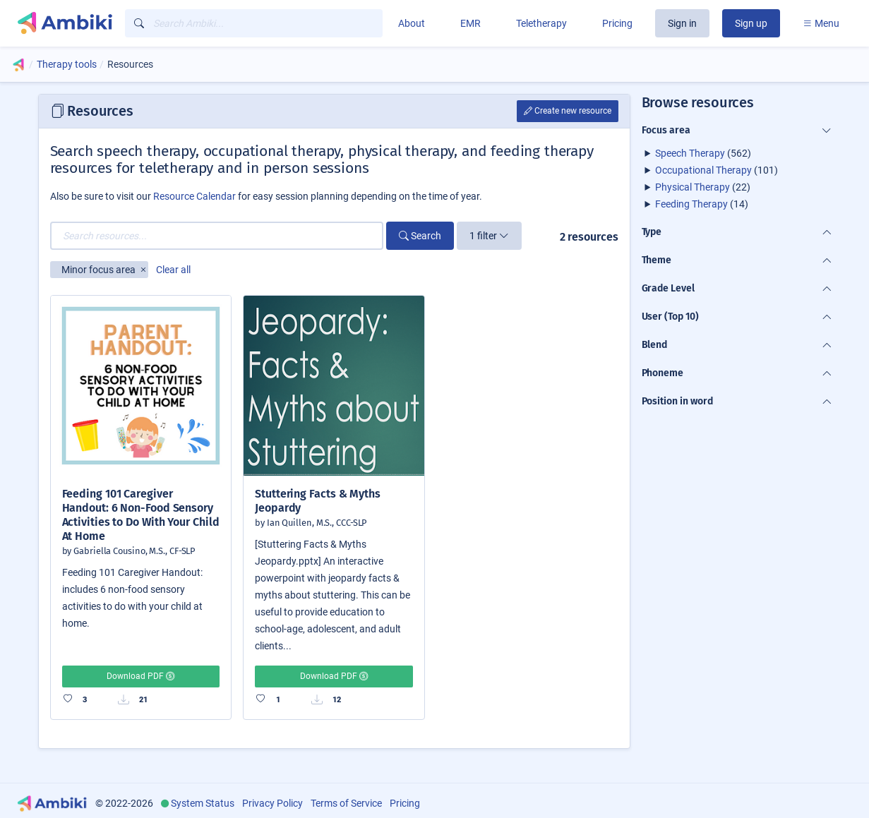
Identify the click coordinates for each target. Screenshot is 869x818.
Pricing (617, 23)
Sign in (682, 23)
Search (420, 235)
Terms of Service (346, 803)
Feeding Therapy (691, 204)
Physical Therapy (692, 187)
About (411, 23)
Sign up (751, 23)
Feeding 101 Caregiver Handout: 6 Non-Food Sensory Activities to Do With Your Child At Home (141, 515)
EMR (470, 23)
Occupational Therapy (703, 170)
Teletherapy (541, 23)
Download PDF (140, 676)
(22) (702, 187)
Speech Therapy (690, 153)
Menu (821, 23)
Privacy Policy (272, 803)
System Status (202, 803)
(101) (716, 170)
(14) (701, 204)
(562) (703, 153)
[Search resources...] (216, 236)
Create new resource (567, 111)
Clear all (173, 269)
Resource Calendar (194, 196)
